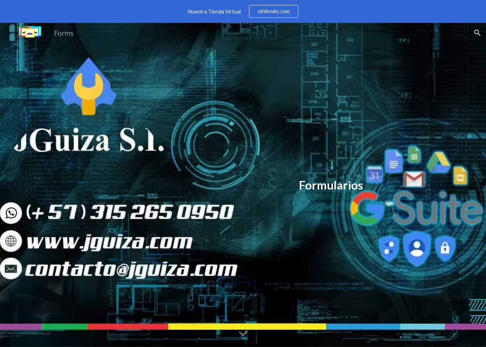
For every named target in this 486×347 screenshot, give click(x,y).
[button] (477, 32)
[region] (243, 11)
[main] (331, 185)
